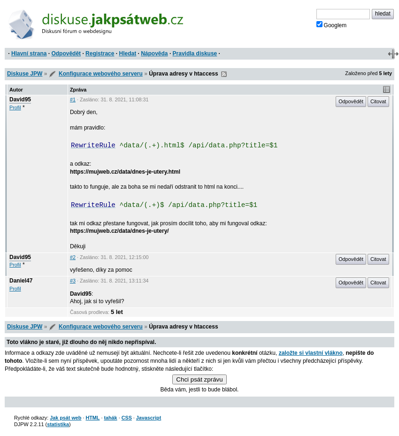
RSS (224, 74)
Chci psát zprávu (199, 379)
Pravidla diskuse (195, 53)
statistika (58, 424)
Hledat (127, 53)
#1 (73, 99)
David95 (20, 99)
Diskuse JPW (24, 73)
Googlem (331, 25)
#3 (73, 280)
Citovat (378, 101)
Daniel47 (20, 280)
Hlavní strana (28, 53)
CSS (127, 418)
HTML (92, 418)
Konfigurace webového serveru (101, 73)
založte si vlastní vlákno (311, 353)
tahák (110, 418)
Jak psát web (65, 418)
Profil (15, 107)
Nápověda (154, 53)
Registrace (99, 53)
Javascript (148, 418)
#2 (73, 257)
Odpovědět (66, 53)
